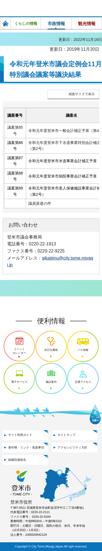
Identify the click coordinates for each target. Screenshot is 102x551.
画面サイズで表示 (82, 94)
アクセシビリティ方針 (72, 447)
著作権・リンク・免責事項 (26, 447)
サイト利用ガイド (20, 434)
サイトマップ (66, 434)
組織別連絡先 (17, 459)
